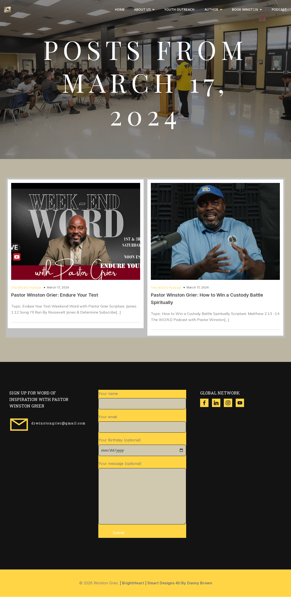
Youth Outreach (179, 10)
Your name (142, 402)
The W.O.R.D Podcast (26, 289)
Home (120, 10)
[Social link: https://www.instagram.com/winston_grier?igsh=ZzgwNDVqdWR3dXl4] (230, 405)
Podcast (279, 10)
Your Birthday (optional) (142, 449)
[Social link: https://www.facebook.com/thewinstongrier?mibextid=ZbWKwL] (206, 405)
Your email (142, 426)
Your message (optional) (142, 494)
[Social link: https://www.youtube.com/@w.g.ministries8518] (242, 405)
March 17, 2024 (58, 289)
